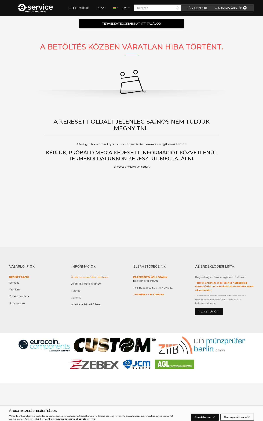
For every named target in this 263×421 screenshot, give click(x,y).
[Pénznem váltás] (126, 7)
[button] (79, 7)
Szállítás (76, 297)
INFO (101, 7)
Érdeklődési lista (19, 296)
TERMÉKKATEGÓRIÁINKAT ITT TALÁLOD (131, 23)
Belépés (14, 282)
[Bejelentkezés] (197, 7)
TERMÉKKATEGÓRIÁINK (148, 294)
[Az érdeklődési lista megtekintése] (230, 7)
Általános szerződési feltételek (89, 277)
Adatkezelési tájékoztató (86, 284)
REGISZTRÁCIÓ (19, 277)
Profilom (14, 289)
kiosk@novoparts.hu (145, 280)
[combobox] (157, 7)
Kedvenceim (17, 303)
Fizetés (75, 290)
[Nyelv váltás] (115, 7)
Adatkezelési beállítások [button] (85, 304)
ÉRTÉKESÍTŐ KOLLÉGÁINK (150, 277)
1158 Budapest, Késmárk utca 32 (153, 287)
